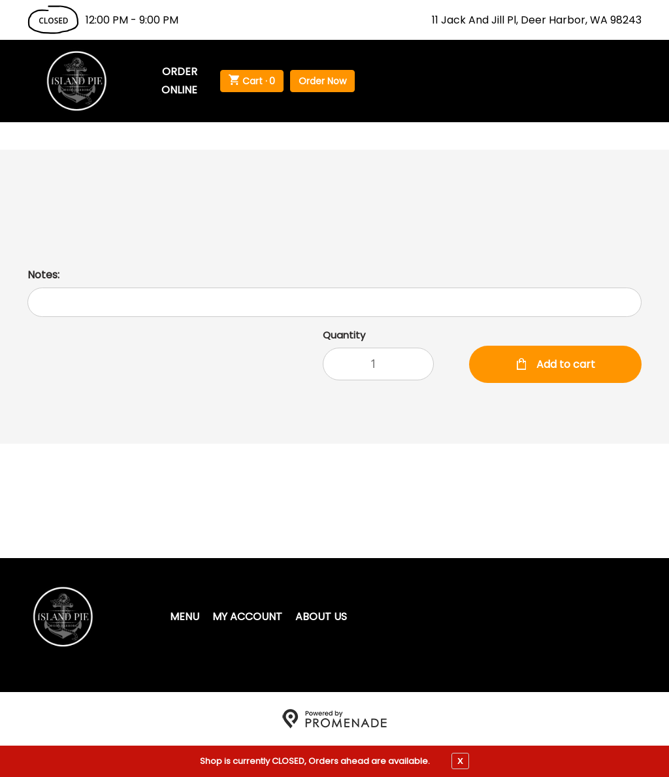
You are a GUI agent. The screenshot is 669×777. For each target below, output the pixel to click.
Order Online (179, 80)
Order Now (322, 81)
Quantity (344, 335)
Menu (184, 616)
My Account (247, 616)
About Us (321, 616)
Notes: (43, 274)
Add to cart (564, 364)
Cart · (252, 81)
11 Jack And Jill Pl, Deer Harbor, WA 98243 (537, 19)
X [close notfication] (460, 761)
